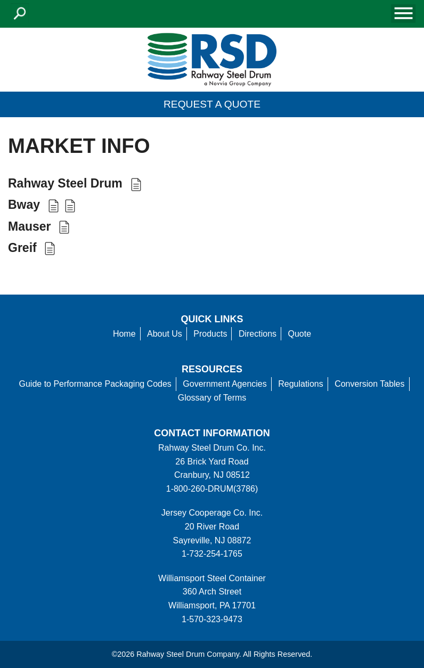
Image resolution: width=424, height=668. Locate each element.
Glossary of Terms (212, 397)
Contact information (212, 433)
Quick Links (212, 319)
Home (124, 333)
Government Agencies (224, 383)
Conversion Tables (369, 383)
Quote (300, 333)
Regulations (300, 383)
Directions (257, 333)
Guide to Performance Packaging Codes (95, 383)
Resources (212, 369)
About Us (164, 333)
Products (210, 333)
